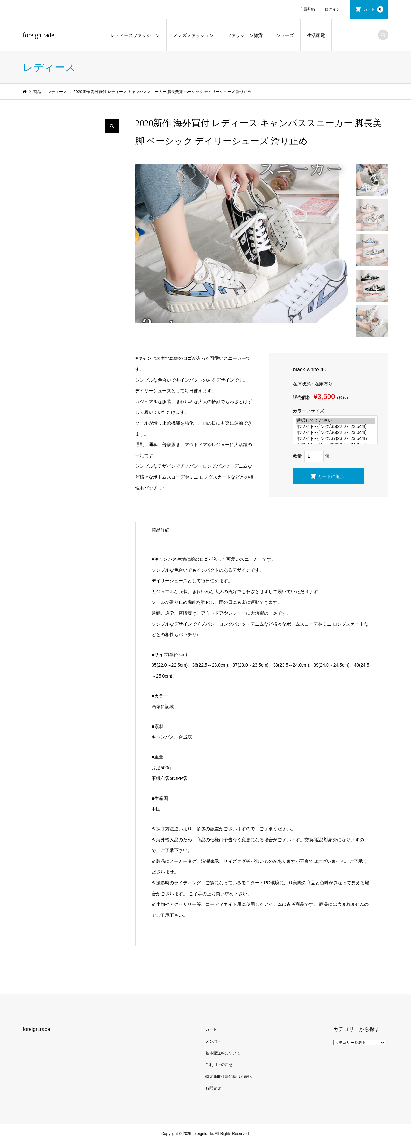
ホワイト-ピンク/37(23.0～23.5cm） (335, 439)
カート (373, 9)
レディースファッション (135, 35)
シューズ (285, 35)
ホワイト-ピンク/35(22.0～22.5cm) (335, 427)
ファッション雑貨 (245, 35)
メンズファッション (193, 35)
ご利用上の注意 (219, 1064)
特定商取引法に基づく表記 (229, 1076)
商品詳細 (161, 530)
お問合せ (213, 1088)
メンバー (213, 1041)
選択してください (335, 421)
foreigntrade (38, 35)
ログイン (332, 9)
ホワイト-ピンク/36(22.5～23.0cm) (335, 433)
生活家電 (316, 35)
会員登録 (307, 9)
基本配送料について (223, 1053)
